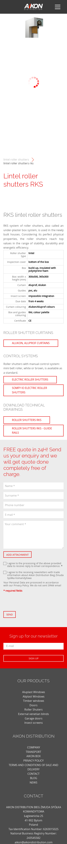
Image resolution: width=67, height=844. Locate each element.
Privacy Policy (21, 585)
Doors (33, 705)
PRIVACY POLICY (33, 760)
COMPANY (33, 747)
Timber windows (33, 701)
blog (33, 778)
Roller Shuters (33, 709)
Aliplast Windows (33, 696)
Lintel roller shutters (16, 159)
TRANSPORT (33, 752)
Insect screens (33, 723)
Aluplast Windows (33, 692)
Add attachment (17, 554)
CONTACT (33, 774)
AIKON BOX (33, 756)
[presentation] (29, 601)
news (33, 782)
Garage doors (33, 718)
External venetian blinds (33, 714)
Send (9, 614)
